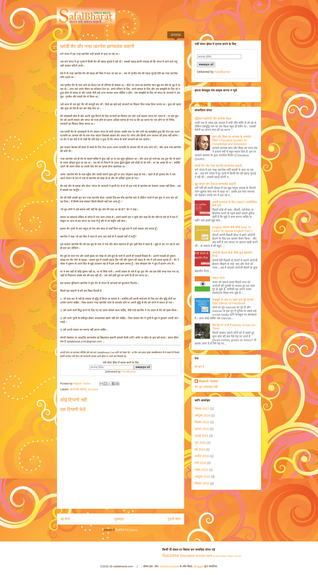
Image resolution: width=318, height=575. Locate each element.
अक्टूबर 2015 (202, 476)
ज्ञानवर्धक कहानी (78, 389)
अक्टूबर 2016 (202, 415)
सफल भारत (218, 278)
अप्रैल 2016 (202, 456)
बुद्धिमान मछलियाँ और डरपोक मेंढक (213, 118)
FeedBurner (128, 371)
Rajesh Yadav (208, 381)
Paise (230, 555)
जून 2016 (200, 442)
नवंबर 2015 (201, 469)
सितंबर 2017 (202, 408)
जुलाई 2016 (201, 435)
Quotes (238, 556)
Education (187, 555)
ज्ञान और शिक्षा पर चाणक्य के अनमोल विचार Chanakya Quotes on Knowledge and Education (231, 140)
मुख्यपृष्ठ (119, 519)
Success (93, 389)
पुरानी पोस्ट (174, 519)
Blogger (198, 566)
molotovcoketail (169, 566)
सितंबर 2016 (202, 422)
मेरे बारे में (199, 366)
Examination (220, 555)
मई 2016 (200, 449)
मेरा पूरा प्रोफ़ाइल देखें (206, 387)
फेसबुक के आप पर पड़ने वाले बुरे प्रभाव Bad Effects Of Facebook (233, 301)
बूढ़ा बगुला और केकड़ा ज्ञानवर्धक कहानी (215, 184)
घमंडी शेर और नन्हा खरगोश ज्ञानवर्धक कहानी (218, 165)
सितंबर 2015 (202, 483)
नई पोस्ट (65, 519)
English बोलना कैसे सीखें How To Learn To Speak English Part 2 (232, 229)
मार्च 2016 (200, 463)
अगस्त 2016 (202, 429)
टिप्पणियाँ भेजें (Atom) (126, 530)
